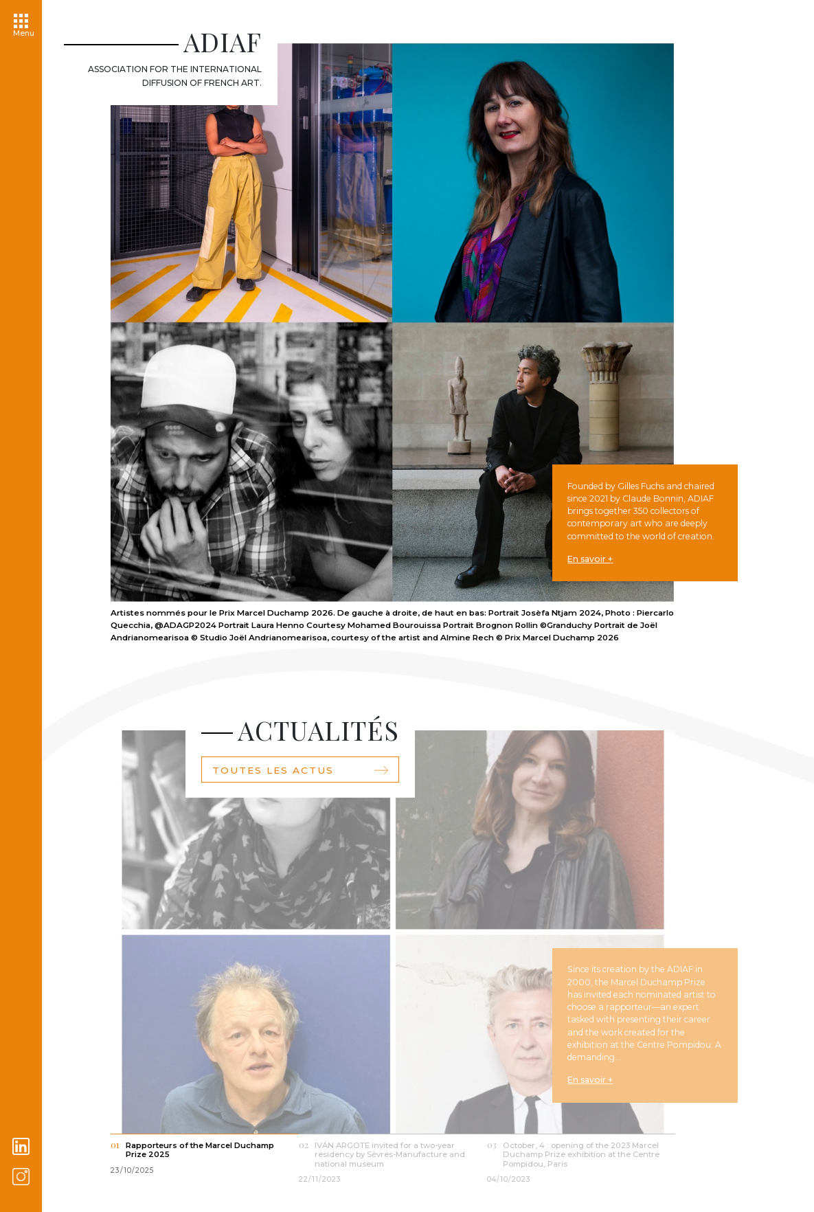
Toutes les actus (300, 783)
